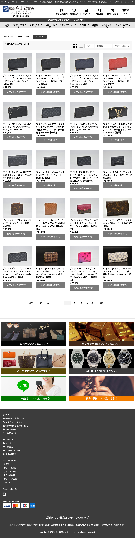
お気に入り (9, 447)
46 (60, 303)
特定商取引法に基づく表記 (15, 426)
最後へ (102, 303)
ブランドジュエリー (68, 26)
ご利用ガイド (80, 20)
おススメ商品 (106, 26)
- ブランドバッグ (10, 472)
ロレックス (116, 2)
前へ (41, 303)
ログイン (8, 439)
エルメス (27, 2)
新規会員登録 (9, 454)
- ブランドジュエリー (11, 479)
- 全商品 (6, 464)
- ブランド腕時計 (10, 468)
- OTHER (6, 483)
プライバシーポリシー (13, 422)
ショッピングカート (12, 451)
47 (67, 303)
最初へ (32, 303)
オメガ (5, 2)
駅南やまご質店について (59, 20)
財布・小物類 (51, 26)
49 (81, 303)
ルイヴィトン (15, 2)
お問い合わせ (9, 429)
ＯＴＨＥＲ (84, 26)
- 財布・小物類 (9, 475)
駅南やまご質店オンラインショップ (67, 517)
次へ (93, 303)
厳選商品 (95, 26)
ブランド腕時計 (19, 26)
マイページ (9, 443)
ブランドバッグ (35, 26)
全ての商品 (8, 36)
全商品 (7, 26)
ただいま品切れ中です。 (17, 92)
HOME (7, 415)
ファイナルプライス (123, 26)
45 (53, 303)
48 (74, 303)
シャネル (36, 2)
